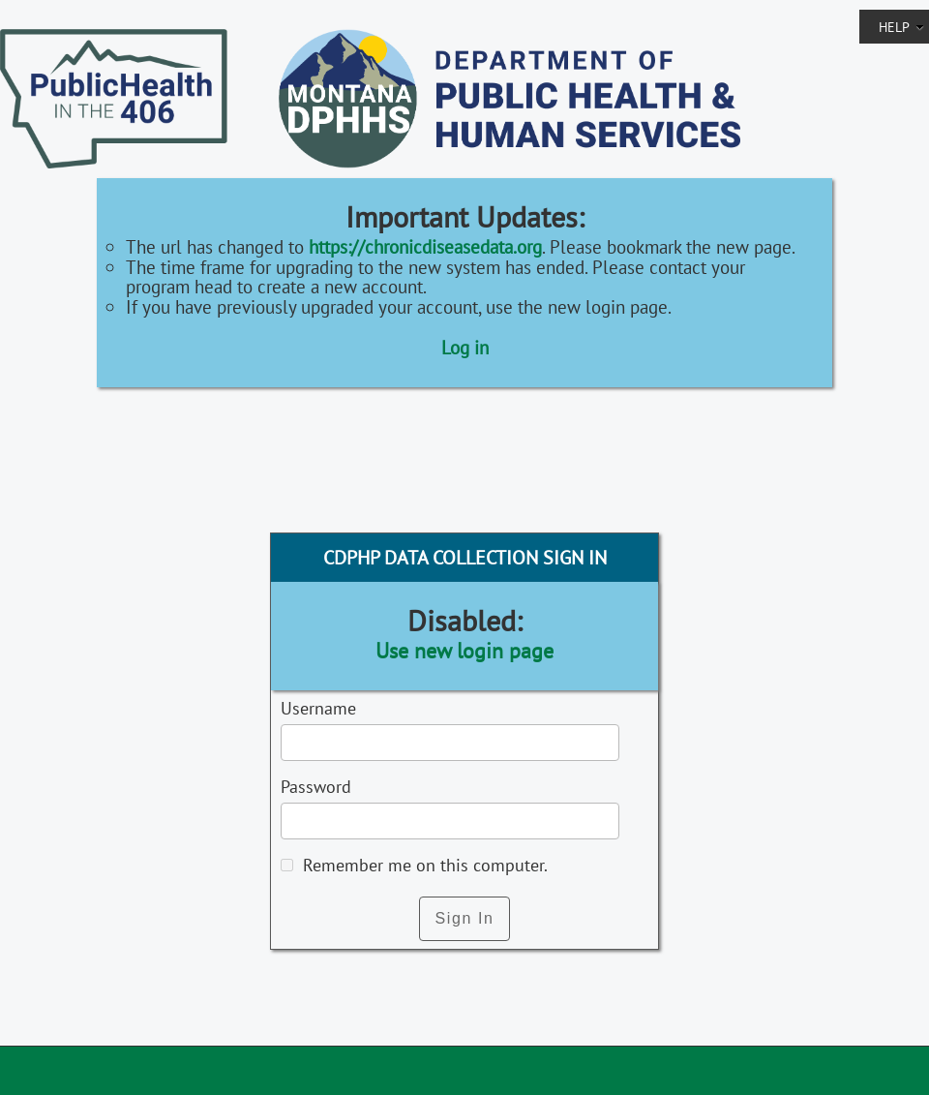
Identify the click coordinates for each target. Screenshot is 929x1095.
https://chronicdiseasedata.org (425, 246)
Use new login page (464, 650)
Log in (465, 347)
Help (901, 27)
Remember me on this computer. (423, 865)
